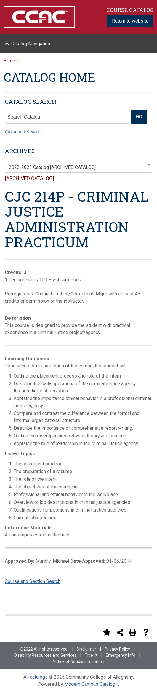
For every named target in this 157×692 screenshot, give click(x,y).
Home (9, 60)
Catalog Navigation (30, 44)
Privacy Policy (117, 649)
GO (139, 116)
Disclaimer (86, 649)
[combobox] (78, 166)
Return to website (130, 21)
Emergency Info (120, 655)
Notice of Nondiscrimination (78, 661)
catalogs (39, 677)
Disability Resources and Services (45, 655)
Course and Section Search (32, 581)
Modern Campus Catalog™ (91, 684)
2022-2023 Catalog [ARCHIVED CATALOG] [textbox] (52, 167)
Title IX (91, 655)
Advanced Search (23, 132)
